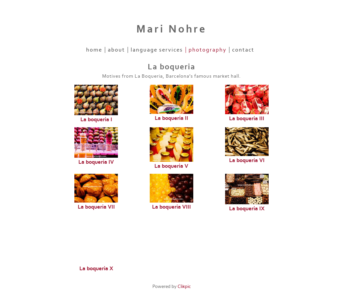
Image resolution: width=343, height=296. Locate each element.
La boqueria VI (247, 160)
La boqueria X (96, 269)
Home (94, 50)
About (116, 50)
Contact (243, 50)
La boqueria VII (96, 207)
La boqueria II (171, 118)
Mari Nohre (171, 29)
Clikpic (184, 286)
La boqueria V (171, 166)
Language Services (157, 50)
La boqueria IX (247, 209)
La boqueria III (246, 119)
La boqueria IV (96, 162)
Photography (207, 50)
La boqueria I (96, 120)
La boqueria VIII (171, 207)
